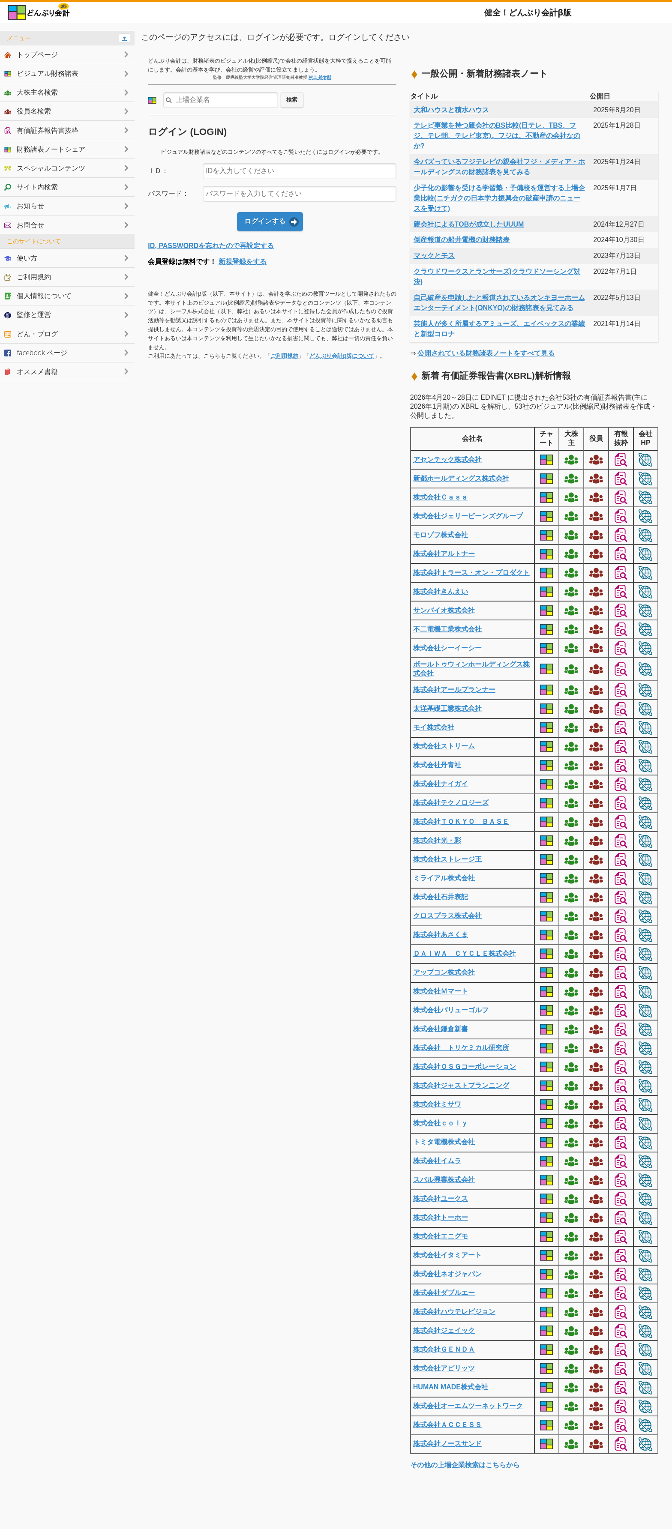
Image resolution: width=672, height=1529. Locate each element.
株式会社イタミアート (447, 1255)
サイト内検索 (31, 186)
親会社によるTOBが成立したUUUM (469, 224)
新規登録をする (243, 261)
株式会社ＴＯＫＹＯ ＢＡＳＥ (461, 821)
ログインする (264, 221)
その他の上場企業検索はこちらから (465, 1465)
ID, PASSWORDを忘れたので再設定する (211, 245)
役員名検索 (27, 111)
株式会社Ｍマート (440, 991)
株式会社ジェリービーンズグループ (468, 516)
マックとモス (434, 255)
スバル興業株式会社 (444, 1179)
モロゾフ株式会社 (440, 535)
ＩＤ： (158, 170)
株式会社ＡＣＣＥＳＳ (447, 1424)
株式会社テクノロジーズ (451, 802)
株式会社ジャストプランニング (461, 1085)
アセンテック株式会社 (447, 459)
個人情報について (38, 295)
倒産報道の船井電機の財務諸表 (462, 239)
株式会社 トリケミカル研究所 (461, 1047)
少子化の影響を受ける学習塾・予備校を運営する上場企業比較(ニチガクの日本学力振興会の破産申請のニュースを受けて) (499, 198)
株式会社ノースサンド (447, 1443)
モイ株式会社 (433, 727)
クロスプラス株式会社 (447, 915)
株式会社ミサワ (437, 1104)
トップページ (31, 54)
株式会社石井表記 (440, 897)
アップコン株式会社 (444, 972)
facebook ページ (35, 352)
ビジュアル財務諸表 (41, 73)
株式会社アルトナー (444, 553)
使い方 (20, 258)
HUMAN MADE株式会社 (450, 1387)
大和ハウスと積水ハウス (451, 110)
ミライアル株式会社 (444, 878)
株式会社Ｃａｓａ (440, 497)
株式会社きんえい (440, 591)
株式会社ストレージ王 (447, 859)
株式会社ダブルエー (444, 1292)
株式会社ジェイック (444, 1330)
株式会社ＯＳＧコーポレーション (464, 1066)
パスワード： (168, 193)
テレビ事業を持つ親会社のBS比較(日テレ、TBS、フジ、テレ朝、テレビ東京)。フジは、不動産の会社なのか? (497, 136)
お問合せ (24, 225)
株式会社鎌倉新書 (440, 1028)
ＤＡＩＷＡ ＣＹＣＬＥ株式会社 (464, 953)
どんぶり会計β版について (341, 356)
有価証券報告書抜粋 (41, 130)
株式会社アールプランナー (454, 689)
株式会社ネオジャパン (447, 1274)
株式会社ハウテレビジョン (454, 1311)
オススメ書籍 (31, 371)
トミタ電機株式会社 (444, 1142)
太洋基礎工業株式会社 (447, 708)
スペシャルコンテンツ (44, 168)
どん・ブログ (31, 333)
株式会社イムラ (437, 1160)
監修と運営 (27, 314)
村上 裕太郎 (320, 77)
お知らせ (24, 205)
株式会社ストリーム (444, 746)
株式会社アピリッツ (444, 1368)
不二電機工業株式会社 (447, 629)
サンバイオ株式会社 (444, 610)
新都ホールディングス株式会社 (461, 478)
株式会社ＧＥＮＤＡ (444, 1349)
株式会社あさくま (440, 934)
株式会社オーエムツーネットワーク (468, 1405)
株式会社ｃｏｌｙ (440, 1123)
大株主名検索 (31, 92)
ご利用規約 (284, 356)
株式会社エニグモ (440, 1236)
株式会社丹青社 (437, 765)
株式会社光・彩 (437, 840)
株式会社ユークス (440, 1198)
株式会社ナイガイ (440, 783)
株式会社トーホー (440, 1217)
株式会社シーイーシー (447, 648)
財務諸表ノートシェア (44, 149)
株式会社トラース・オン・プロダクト (471, 572)
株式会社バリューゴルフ (451, 1010)
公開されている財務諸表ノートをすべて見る (486, 353)
